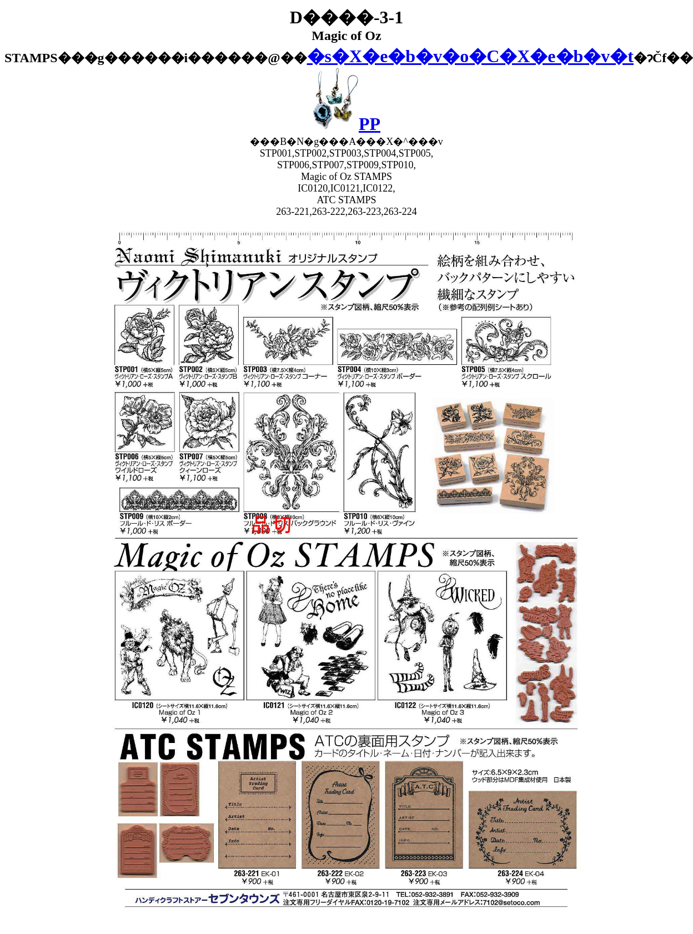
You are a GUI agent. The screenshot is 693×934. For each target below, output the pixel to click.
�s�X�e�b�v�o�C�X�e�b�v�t (470, 56)
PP (346, 124)
